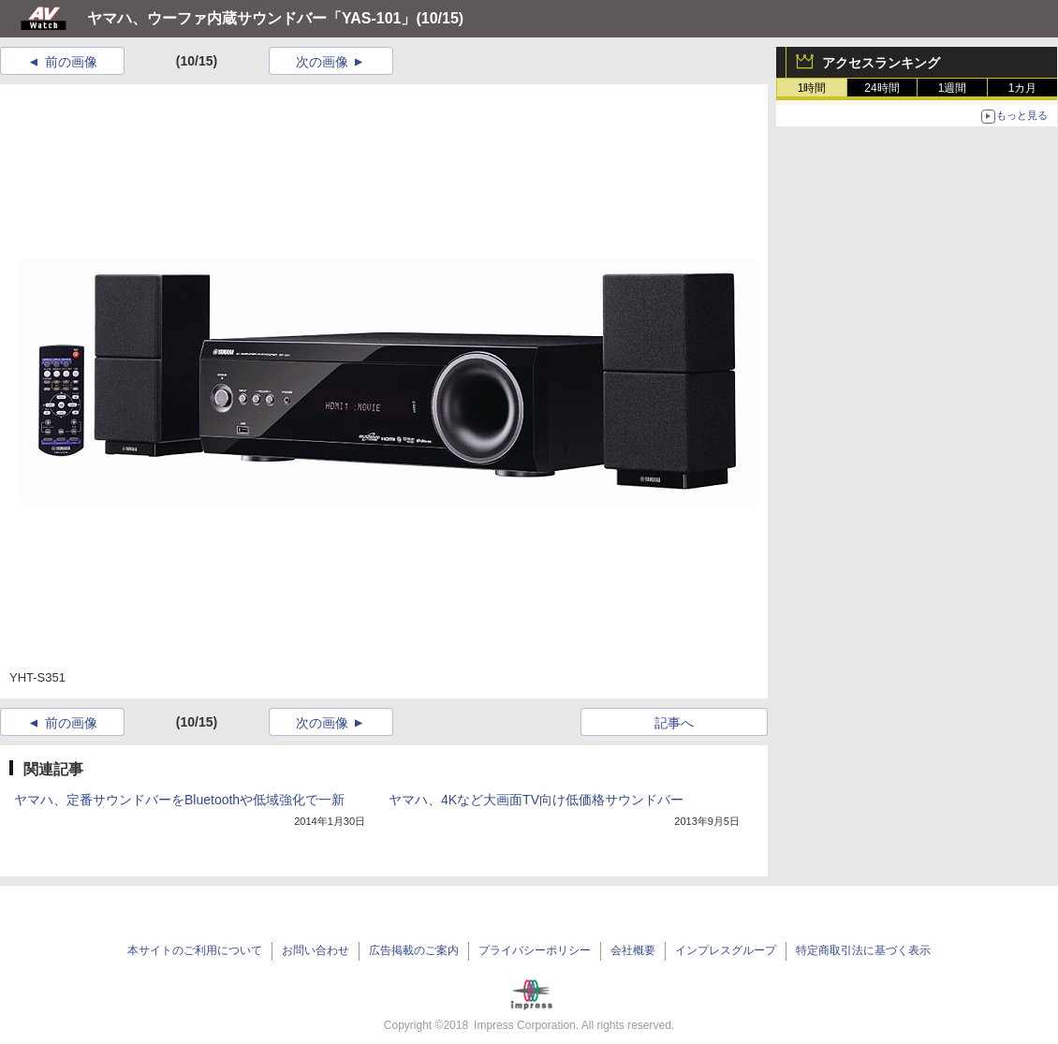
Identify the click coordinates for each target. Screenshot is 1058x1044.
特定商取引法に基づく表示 (863, 950)
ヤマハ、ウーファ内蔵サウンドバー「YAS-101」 (251, 18)
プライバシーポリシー (534, 950)
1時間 (812, 88)
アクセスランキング (881, 62)
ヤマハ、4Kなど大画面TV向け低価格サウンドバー (536, 799)
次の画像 (322, 61)
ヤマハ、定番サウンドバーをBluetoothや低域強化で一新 (179, 799)
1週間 (952, 88)
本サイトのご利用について (194, 950)
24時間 (881, 88)
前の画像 (71, 61)
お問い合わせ (315, 950)
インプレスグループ (725, 950)
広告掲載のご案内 (414, 950)
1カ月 (1022, 88)
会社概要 (632, 950)
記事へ (674, 722)
